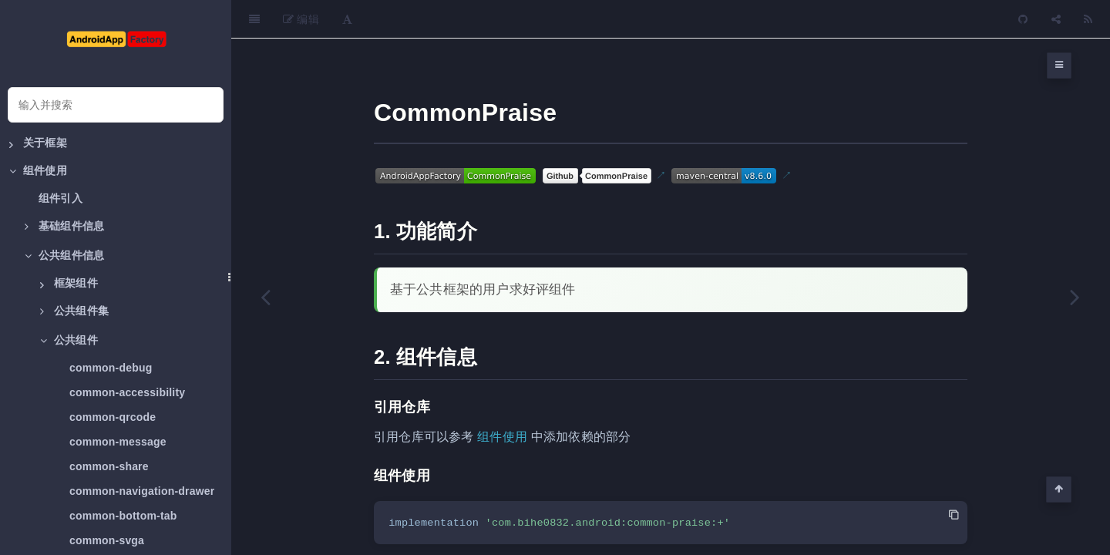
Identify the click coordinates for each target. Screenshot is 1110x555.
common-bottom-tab (123, 516)
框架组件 (69, 284)
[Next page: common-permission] (1075, 297)
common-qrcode (112, 417)
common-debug (110, 368)
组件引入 (60, 198)
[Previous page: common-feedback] (266, 297)
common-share (109, 466)
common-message (117, 442)
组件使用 (502, 398)
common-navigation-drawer (141, 491)
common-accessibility (127, 392)
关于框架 (38, 143)
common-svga (106, 540)
